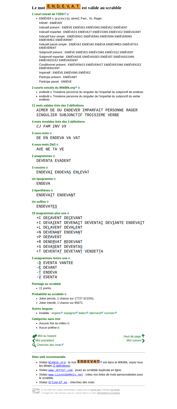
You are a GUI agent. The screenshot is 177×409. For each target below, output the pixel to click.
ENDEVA (57, 146)
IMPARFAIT (92, 118)
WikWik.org (67, 96)
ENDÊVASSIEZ (48, 66)
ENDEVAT (45, 203)
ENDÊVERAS (91, 39)
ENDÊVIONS (100, 34)
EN (45, 146)
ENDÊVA (100, 48)
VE (61, 157)
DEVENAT (73, 231)
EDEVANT (73, 250)
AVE (39, 157)
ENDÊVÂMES (114, 48)
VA (68, 146)
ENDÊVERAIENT (49, 75)
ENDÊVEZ (107, 29)
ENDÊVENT (120, 29)
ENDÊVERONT (64, 43)
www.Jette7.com (60, 379)
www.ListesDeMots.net (65, 384)
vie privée (115, 400)
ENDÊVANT (70, 85)
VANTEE (66, 271)
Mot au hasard (44, 344)
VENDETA (94, 260)
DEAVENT (52, 226)
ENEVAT (81, 180)
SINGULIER (46, 123)
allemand (95, 321)
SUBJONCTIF (71, 123)
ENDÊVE (67, 29)
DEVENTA (44, 169)
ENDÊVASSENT (68, 66)
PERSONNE (114, 118)
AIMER (42, 118)
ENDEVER (72, 118)
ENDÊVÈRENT (47, 52)
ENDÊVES (79, 29)
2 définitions (61, 374)
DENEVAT (52, 250)
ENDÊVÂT (107, 62)
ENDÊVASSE (73, 62)
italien (82, 321)
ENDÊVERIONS (113, 71)
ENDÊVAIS (70, 34)
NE (48, 157)
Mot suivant (136, 349)
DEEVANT (73, 226)
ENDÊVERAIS (76, 71)
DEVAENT (52, 231)
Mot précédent (43, 349)
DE (52, 118)
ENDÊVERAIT (94, 71)
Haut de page (134, 345)
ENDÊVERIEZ (132, 71)
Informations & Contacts (108, 403)
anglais (56, 321)
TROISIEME (95, 123)
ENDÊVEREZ (47, 43)
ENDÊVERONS (123, 39)
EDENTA (50, 285)
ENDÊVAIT (85, 34)
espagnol (70, 321)
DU (59, 118)
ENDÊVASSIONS (123, 62)
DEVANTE (114, 231)
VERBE (113, 123)
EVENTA (50, 271)
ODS (60, 14)
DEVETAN (73, 260)
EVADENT (63, 169)
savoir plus (96, 400)
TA (54, 157)
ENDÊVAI (75, 48)
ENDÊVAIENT (132, 34)
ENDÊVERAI (75, 39)
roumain (109, 321)
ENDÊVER (45, 19)
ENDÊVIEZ (116, 34)
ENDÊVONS (93, 29)
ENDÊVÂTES (130, 48)
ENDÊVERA (107, 39)
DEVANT (50, 276)
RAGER (132, 118)
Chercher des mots (46, 353)
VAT (76, 146)
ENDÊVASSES (91, 62)
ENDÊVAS (88, 48)
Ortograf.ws (57, 392)
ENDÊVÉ (66, 90)
